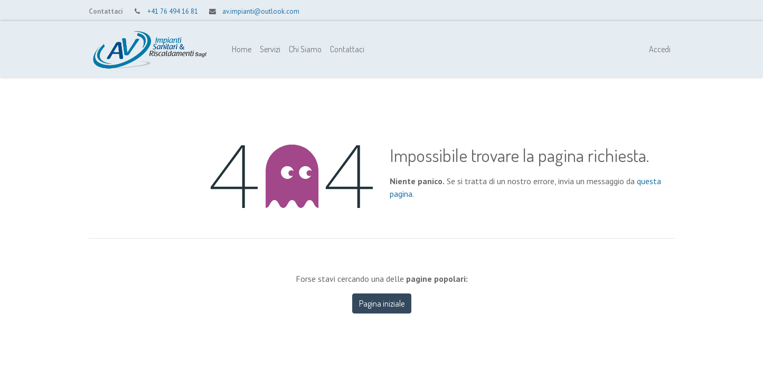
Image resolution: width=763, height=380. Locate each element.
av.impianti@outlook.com (260, 11)
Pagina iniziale (381, 303)
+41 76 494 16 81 (172, 11)
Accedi (660, 49)
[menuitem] (242, 49)
